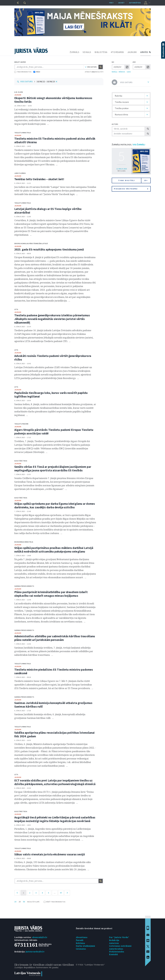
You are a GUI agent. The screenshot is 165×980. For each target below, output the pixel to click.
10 (15, 901)
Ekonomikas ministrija (23, 542)
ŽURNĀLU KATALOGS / (128, 144)
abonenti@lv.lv (39, 937)
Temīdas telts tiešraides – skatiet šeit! (39, 179)
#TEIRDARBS (117, 52)
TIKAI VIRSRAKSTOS (22, 72)
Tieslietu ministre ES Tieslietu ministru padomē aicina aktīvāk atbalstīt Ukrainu (54, 140)
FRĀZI (36, 72)
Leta (16, 309)
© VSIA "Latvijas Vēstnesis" (90, 964)
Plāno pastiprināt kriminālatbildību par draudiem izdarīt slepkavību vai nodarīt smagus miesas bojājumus (51, 594)
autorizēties (135, 3)
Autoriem (114, 943)
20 (20, 901)
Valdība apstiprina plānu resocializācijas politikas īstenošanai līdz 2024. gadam (54, 734)
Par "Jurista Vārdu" (119, 937)
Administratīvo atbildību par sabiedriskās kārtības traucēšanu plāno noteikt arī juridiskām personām (54, 638)
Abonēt (121, 3)
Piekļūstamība (116, 951)
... (55, 893)
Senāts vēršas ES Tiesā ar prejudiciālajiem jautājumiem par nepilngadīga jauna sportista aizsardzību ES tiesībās (52, 468)
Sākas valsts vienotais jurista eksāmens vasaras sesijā (49, 854)
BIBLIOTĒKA (101, 52)
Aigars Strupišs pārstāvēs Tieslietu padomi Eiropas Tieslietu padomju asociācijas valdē (53, 431)
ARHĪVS (144, 52)
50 (24, 901)
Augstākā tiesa (20, 461)
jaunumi (17, 95)
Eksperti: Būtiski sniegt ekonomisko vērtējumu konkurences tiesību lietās (53, 100)
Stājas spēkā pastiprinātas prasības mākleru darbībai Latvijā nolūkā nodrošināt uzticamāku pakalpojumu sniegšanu (53, 549)
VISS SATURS (26, 81)
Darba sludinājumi (85, 946)
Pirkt (111, 3)
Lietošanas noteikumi (120, 946)
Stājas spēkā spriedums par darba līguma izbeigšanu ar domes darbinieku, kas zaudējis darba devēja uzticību (54, 505)
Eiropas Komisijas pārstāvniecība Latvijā (31, 243)
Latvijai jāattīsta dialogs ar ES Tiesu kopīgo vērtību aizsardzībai (48, 210)
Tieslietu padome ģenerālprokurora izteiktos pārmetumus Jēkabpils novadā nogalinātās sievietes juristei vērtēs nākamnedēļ (52, 318)
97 (61, 893)
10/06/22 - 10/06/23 (46, 81)
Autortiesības (116, 948)
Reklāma (80, 943)
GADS (129, 72)
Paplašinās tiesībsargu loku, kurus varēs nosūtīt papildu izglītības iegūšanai (51, 394)
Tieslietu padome (21, 424)
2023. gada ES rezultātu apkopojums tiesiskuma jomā (49, 249)
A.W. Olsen (18, 92)
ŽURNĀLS (74, 52)
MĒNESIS (122, 72)
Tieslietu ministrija (22, 133)
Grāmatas (81, 948)
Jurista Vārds (20, 173)
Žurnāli (79, 940)
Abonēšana (81, 937)
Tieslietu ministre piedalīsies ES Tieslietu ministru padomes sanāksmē (53, 671)
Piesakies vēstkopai (131, 189)
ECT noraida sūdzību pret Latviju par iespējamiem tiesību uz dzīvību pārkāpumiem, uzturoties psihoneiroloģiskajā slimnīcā (54, 782)
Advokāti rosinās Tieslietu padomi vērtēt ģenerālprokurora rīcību (52, 357)
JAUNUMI (132, 52)
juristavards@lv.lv (35, 951)
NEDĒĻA (114, 72)
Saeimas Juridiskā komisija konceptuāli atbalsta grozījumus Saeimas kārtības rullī (53, 704)
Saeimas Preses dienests (24, 586)
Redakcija (114, 940)
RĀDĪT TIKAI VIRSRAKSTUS (54, 902)
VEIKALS (87, 52)
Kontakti (113, 954)
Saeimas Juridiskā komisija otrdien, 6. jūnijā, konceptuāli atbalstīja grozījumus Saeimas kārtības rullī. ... (49, 716)
